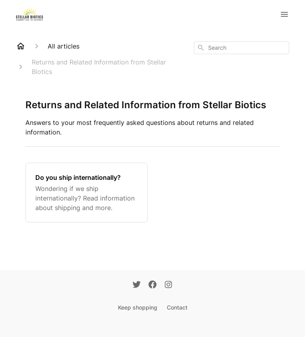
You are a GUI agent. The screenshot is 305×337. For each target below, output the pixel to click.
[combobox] (241, 47)
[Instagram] (168, 285)
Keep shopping (137, 307)
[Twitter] (136, 285)
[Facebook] (152, 285)
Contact (177, 307)
